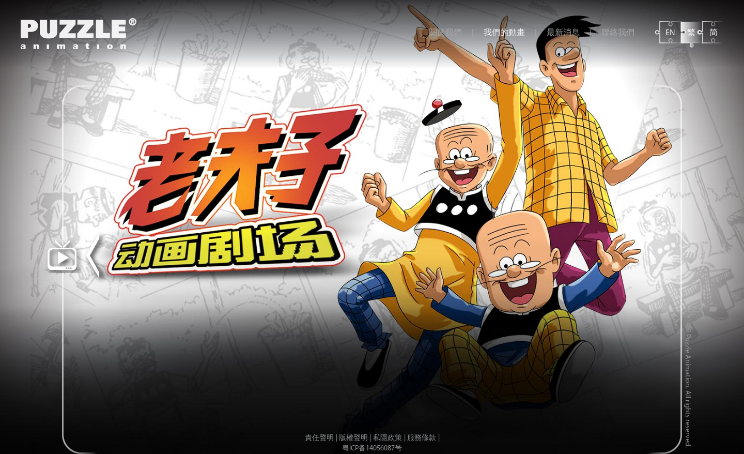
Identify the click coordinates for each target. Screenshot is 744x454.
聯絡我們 (617, 33)
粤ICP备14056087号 (372, 448)
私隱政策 (387, 438)
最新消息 (563, 33)
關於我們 (445, 33)
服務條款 (421, 438)
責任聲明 (319, 438)
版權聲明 (353, 438)
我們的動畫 (504, 33)
